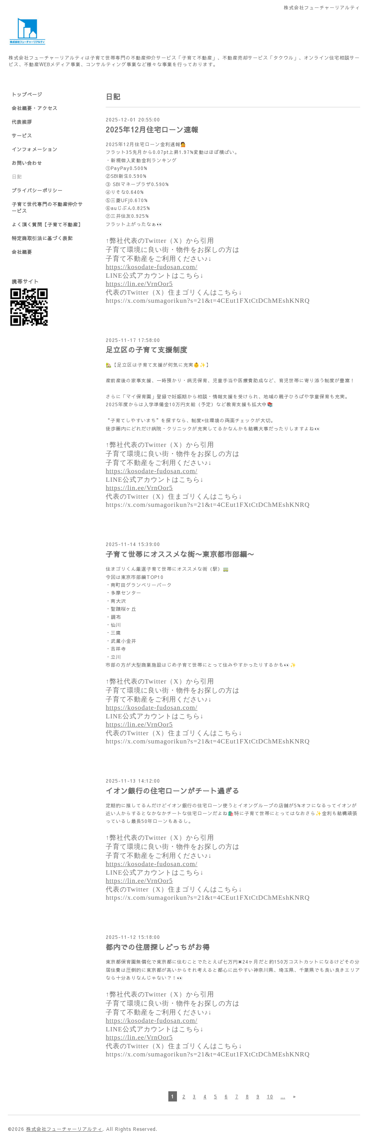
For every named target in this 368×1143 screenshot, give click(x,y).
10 (270, 1096)
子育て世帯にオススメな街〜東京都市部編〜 (180, 554)
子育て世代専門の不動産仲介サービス (47, 207)
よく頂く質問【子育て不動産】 (47, 224)
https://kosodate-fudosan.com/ (151, 267)
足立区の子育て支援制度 (147, 349)
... (283, 1096)
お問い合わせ (27, 163)
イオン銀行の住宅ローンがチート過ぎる (173, 791)
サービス (22, 135)
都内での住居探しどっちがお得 (158, 947)
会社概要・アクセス (35, 108)
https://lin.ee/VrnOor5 (139, 284)
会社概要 (22, 252)
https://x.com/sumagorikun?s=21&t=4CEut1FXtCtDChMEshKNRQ (208, 300)
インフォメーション (35, 149)
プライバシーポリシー (37, 190)
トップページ (27, 94)
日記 (17, 177)
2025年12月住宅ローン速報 (152, 129)
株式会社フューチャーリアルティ (64, 1129)
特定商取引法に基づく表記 (42, 238)
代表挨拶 (22, 122)
